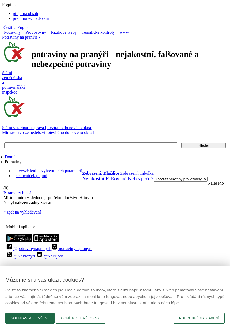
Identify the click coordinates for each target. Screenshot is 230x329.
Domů (10, 157)
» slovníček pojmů (31, 175)
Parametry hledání (19, 192)
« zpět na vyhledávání (22, 212)
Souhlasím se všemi (30, 318)
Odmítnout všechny (80, 318)
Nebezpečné (140, 178)
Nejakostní (93, 178)
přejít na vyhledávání (31, 18)
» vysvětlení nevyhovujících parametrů (49, 171)
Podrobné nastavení (199, 318)
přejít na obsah (25, 13)
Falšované (116, 178)
